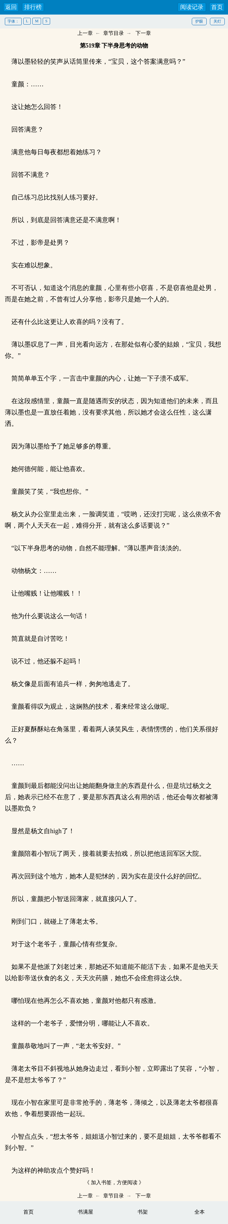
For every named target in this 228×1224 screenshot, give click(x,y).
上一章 (85, 33)
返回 (11, 7)
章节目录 (113, 33)
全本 (199, 1212)
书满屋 (85, 1212)
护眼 (199, 21)
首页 (217, 7)
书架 (142, 1212)
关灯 (217, 21)
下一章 (143, 33)
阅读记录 (191, 7)
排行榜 (33, 7)
